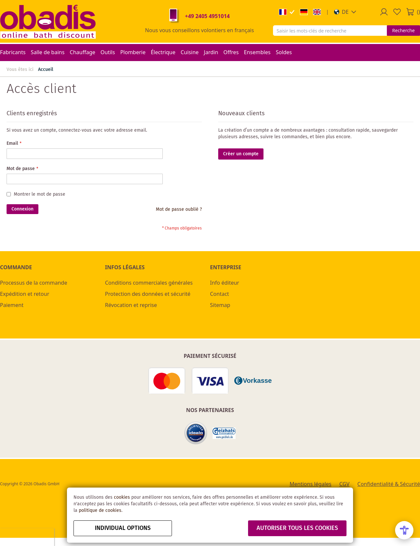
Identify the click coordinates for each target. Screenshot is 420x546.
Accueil (45, 69)
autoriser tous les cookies (297, 528)
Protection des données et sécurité (147, 293)
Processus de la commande (33, 282)
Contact (219, 293)
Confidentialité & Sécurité (388, 484)
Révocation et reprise (131, 305)
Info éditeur (224, 282)
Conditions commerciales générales (149, 282)
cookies (122, 497)
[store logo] (48, 21)
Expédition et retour (24, 293)
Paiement (11, 305)
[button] (345, 12)
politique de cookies (100, 510)
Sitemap (220, 305)
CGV (344, 484)
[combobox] (330, 30)
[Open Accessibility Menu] (404, 530)
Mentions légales (310, 484)
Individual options (123, 528)
